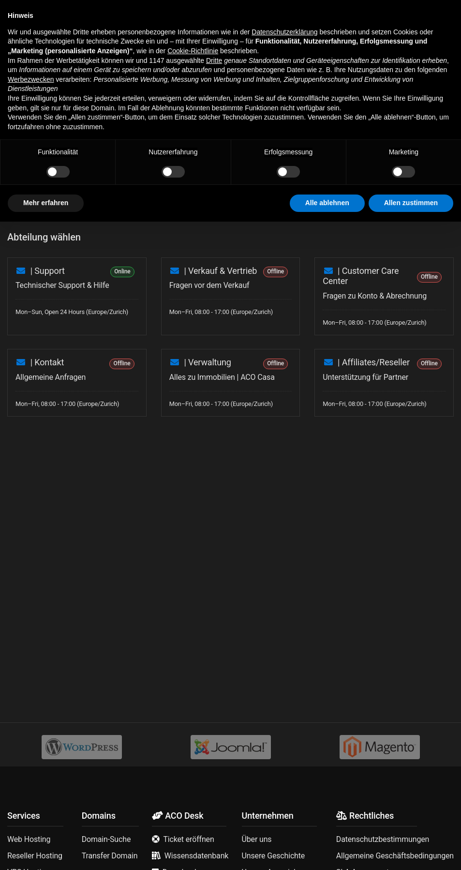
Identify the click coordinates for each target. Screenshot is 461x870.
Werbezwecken (31, 728)
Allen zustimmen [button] (411, 851)
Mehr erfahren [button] (45, 851)
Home (15, 83)
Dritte (214, 709)
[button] (14, 14)
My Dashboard (54, 83)
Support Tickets (105, 83)
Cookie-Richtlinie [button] (192, 699)
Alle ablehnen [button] (327, 851)
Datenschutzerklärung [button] (284, 680)
